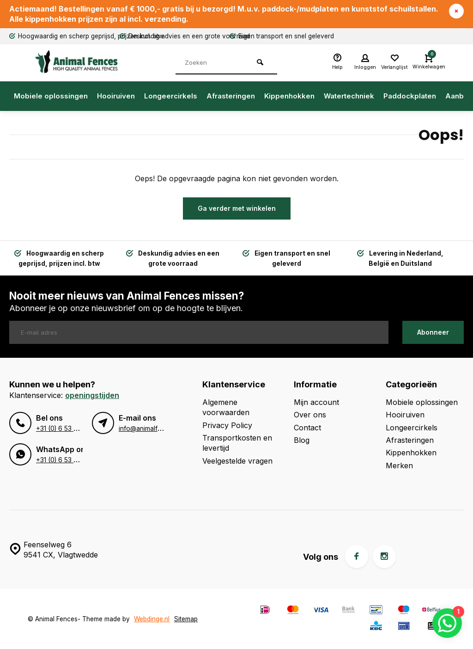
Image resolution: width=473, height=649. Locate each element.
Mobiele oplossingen (51, 96)
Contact (307, 427)
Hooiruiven (116, 96)
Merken (399, 465)
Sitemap (186, 619)
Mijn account (316, 402)
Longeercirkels (170, 96)
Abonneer (433, 332)
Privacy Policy (227, 425)
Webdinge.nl (152, 619)
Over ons (310, 414)
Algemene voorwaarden (225, 407)
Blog (301, 440)
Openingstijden (92, 395)
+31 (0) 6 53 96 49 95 (68, 428)
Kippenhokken (289, 96)
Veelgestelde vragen (237, 460)
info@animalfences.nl (150, 428)
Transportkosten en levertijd (237, 443)
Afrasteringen (230, 96)
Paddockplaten (409, 96)
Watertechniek (349, 96)
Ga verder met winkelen (237, 208)
